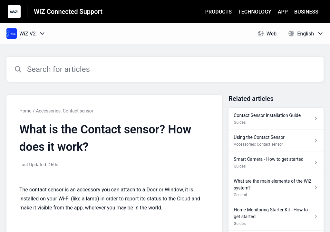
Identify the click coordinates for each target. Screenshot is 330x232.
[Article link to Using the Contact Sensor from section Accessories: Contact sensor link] (276, 140)
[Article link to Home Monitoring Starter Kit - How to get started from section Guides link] (276, 216)
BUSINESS (306, 12)
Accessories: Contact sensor (64, 110)
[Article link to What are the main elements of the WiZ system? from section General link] (276, 187)
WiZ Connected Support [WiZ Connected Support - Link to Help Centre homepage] (68, 11)
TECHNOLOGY (254, 12)
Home (25, 110)
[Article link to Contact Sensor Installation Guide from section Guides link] (276, 119)
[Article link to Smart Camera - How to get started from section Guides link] (276, 162)
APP (283, 12)
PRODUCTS (218, 12)
